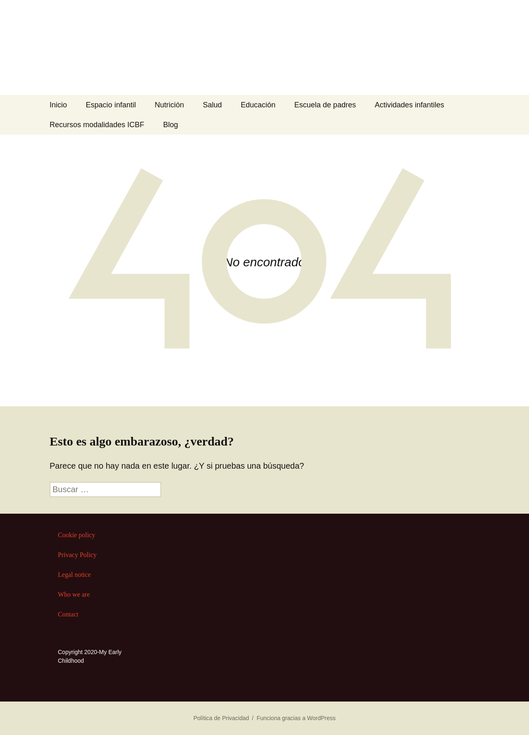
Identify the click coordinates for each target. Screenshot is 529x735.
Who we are (74, 594)
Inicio (58, 105)
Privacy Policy (77, 554)
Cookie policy (76, 534)
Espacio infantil (111, 105)
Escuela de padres (325, 105)
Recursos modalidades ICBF (97, 125)
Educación (258, 105)
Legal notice (74, 574)
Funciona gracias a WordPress (296, 718)
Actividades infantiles (409, 105)
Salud (212, 105)
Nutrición (169, 105)
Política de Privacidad (221, 718)
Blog (170, 125)
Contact (68, 614)
